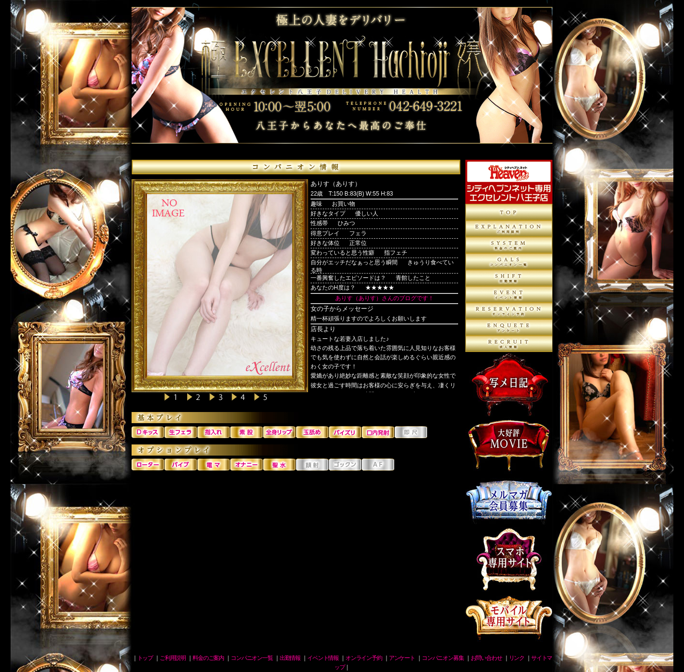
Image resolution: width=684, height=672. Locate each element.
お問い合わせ (486, 658)
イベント (508, 294)
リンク (516, 658)
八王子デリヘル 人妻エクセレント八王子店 (342, 80)
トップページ (508, 212)
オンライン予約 (508, 311)
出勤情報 (508, 278)
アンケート (508, 327)
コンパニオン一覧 (508, 261)
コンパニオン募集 (508, 344)
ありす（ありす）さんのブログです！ (384, 298)
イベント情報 (323, 658)
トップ (145, 658)
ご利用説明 (508, 228)
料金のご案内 (508, 245)
